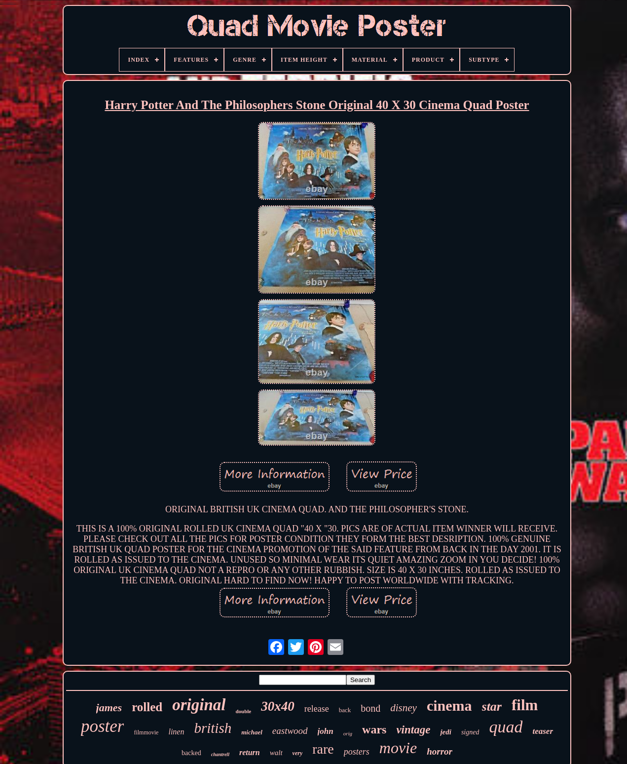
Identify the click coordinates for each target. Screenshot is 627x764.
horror (439, 751)
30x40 (278, 706)
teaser (542, 731)
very (298, 753)
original (198, 705)
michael (251, 732)
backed (191, 753)
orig (347, 733)
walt (276, 753)
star (492, 706)
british (212, 728)
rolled (147, 707)
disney (403, 708)
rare (323, 749)
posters (356, 752)
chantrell (220, 754)
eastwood (290, 731)
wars (374, 729)
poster (102, 726)
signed (470, 732)
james (109, 707)
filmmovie (146, 732)
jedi (445, 732)
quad (505, 727)
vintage (413, 730)
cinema (449, 705)
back (345, 710)
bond (370, 708)
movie (398, 748)
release (316, 709)
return (249, 752)
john (325, 731)
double (243, 711)
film (525, 705)
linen (176, 731)
